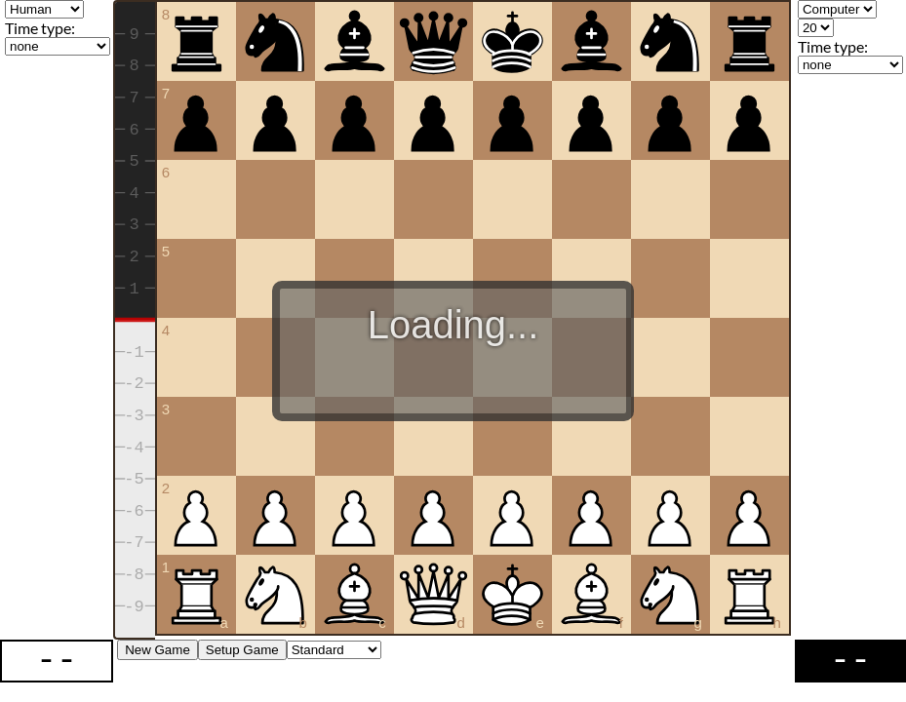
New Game (157, 651)
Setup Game (242, 651)
